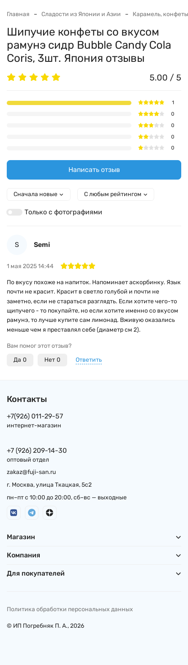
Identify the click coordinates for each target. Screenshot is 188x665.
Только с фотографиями (63, 212)
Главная (18, 14)
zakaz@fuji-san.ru (31, 472)
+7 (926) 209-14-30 (37, 450)
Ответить (89, 359)
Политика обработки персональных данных (70, 609)
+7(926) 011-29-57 (35, 416)
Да (20, 360)
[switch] (14, 212)
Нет (52, 360)
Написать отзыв (94, 170)
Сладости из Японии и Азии (81, 14)
